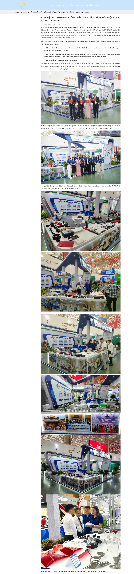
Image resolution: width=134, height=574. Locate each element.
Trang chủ (53, 5)
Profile (96, 5)
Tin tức (77, 5)
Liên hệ (91, 5)
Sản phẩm (70, 5)
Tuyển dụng (84, 5)
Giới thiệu (62, 5)
